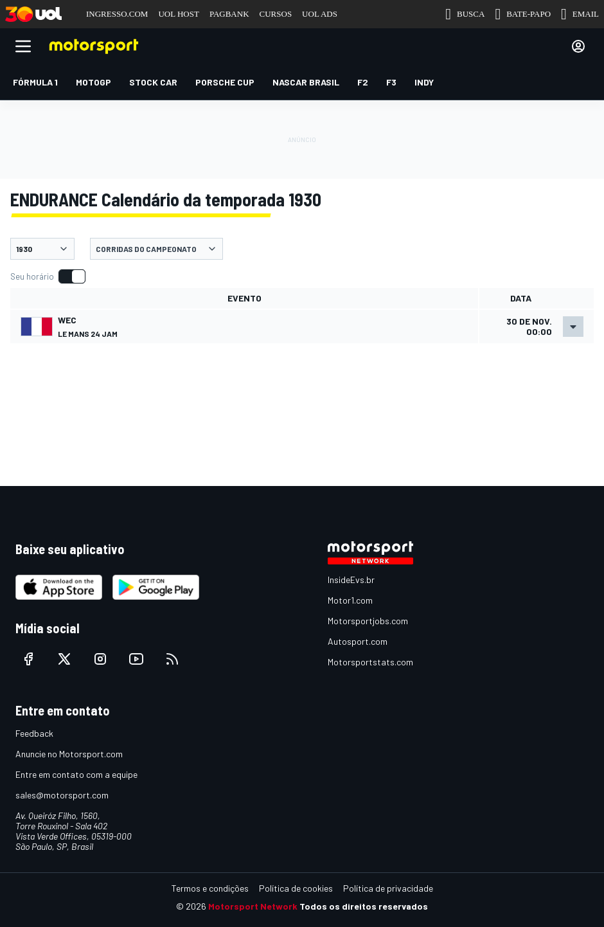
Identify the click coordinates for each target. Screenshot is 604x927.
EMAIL (580, 14)
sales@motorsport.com (62, 794)
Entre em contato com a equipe (76, 774)
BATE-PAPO (523, 14)
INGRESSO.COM (117, 14)
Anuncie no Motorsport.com (69, 753)
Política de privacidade (388, 888)
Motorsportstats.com (370, 661)
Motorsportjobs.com (368, 620)
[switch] (47, 276)
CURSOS (276, 14)
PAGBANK (229, 14)
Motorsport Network (253, 906)
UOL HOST (178, 14)
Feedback (34, 733)
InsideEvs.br (351, 579)
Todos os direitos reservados (363, 906)
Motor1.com (350, 600)
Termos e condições (210, 888)
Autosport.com (357, 641)
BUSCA (464, 14)
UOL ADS (319, 14)
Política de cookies (296, 888)
